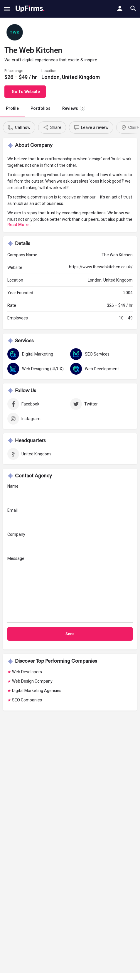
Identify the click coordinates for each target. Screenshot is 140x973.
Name (70, 493)
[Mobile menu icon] (7, 9)
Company (70, 541)
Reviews (73, 108)
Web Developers (27, 671)
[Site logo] (30, 9)
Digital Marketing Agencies (36, 690)
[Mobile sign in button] (120, 8)
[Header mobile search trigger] (133, 8)
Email (70, 517)
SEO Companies (27, 700)
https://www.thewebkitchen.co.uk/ (101, 267)
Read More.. (19, 224)
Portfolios (40, 108)
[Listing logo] (14, 32)
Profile (12, 108)
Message (70, 589)
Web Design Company (32, 681)
